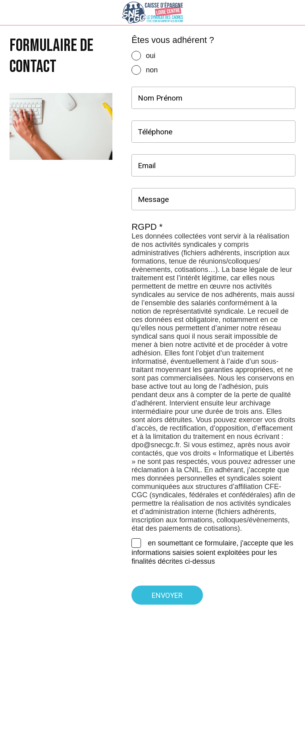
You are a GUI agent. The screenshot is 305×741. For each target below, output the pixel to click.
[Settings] (292, 12)
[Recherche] (271, 12)
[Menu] (12, 12)
